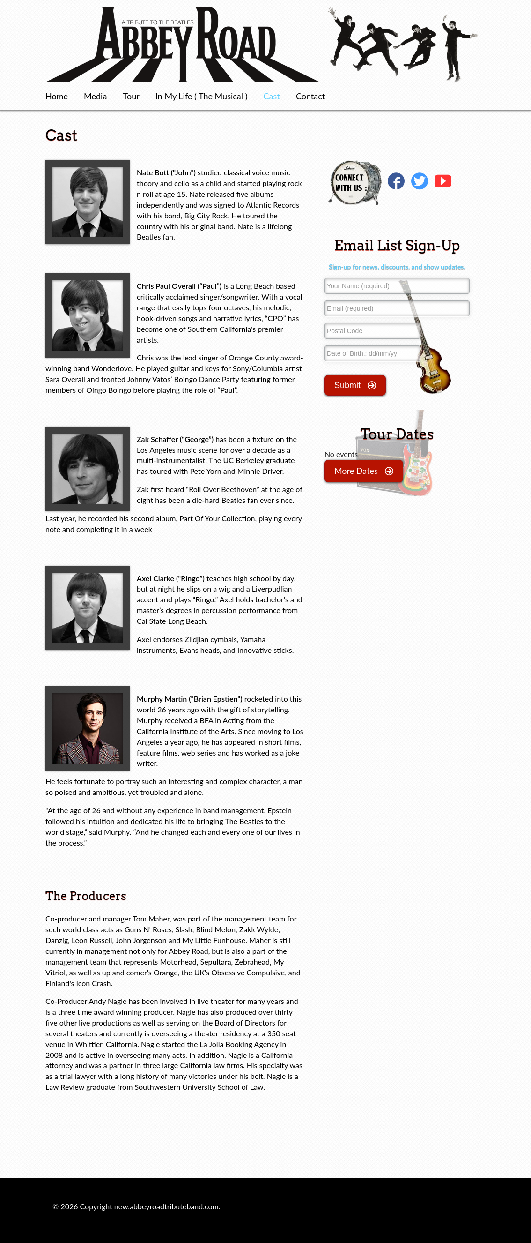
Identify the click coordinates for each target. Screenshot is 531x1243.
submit (355, 386)
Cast (272, 96)
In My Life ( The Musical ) (201, 96)
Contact (310, 96)
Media (95, 96)
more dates (363, 471)
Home (56, 96)
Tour (131, 96)
